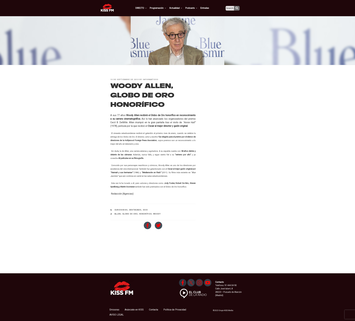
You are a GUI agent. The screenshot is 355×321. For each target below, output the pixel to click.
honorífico (145, 214)
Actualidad (179, 8)
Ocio (145, 210)
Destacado (135, 210)
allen (118, 214)
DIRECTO (146, 8)
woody (157, 214)
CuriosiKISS (121, 210)
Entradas (207, 8)
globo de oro (130, 214)
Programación (162, 8)
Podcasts (194, 8)
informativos (150, 80)
